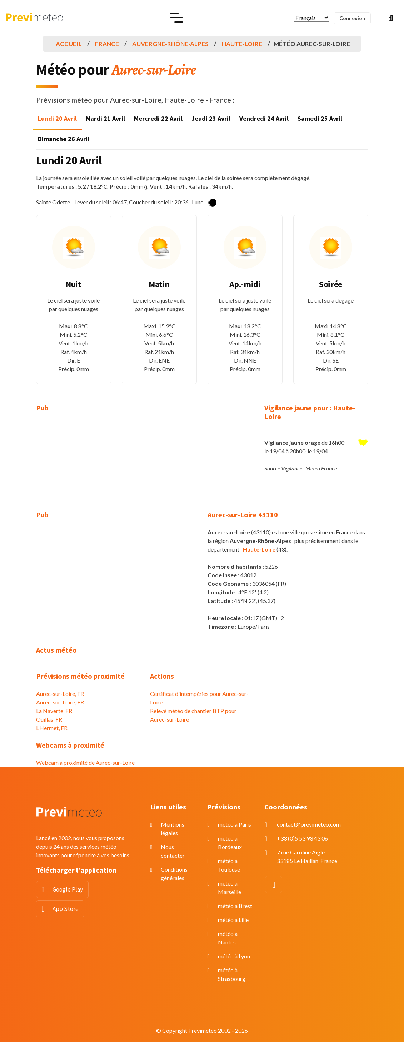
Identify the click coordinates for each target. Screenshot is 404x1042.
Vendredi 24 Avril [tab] (264, 118)
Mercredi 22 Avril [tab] (158, 118)
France (107, 44)
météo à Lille (233, 919)
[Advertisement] (88, 465)
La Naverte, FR (54, 710)
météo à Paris (234, 824)
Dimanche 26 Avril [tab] (63, 139)
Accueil (69, 44)
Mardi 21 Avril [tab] (105, 118)
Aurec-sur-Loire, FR (60, 693)
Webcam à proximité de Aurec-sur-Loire (85, 762)
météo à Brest (235, 905)
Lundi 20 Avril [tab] (57, 118)
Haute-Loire (242, 44)
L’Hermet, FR (52, 727)
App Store (66, 909)
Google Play (68, 889)
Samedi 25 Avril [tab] (320, 118)
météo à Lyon (234, 956)
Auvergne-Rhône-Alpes (170, 44)
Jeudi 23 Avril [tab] (210, 118)
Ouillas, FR (49, 719)
